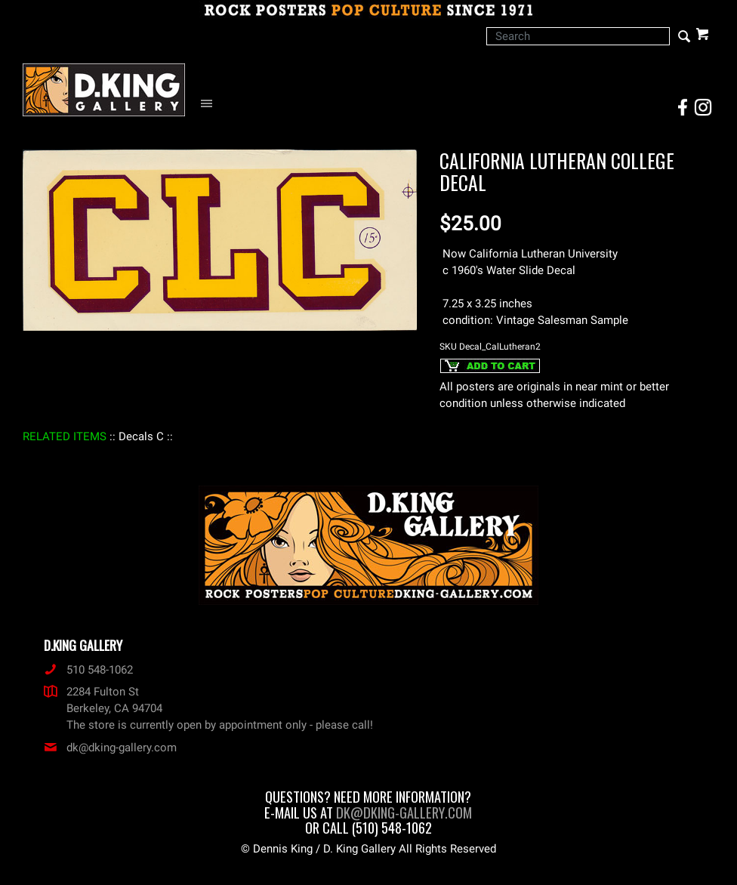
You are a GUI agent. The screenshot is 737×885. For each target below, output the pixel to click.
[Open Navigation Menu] (210, 104)
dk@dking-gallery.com (110, 747)
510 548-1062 (88, 670)
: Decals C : (141, 436)
